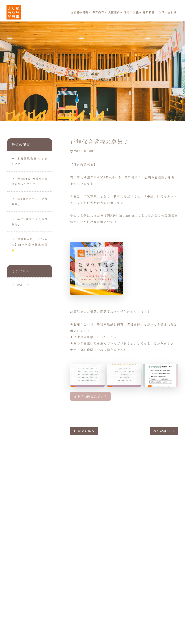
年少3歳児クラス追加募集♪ (30, 221)
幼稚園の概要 (79, 12)
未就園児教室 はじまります (30, 161)
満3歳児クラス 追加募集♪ (30, 201)
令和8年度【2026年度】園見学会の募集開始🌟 (30, 244)
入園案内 (114, 12)
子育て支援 (131, 12)
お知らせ (23, 285)
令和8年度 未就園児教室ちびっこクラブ (30, 181)
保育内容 (98, 12)
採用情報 (149, 12)
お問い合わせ (168, 12)
